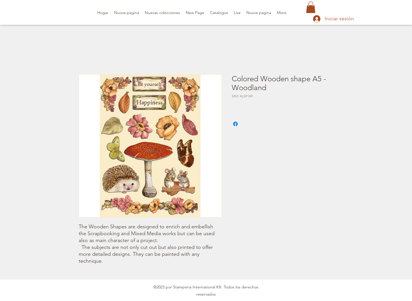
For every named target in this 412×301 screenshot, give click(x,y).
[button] (311, 7)
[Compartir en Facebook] (235, 123)
